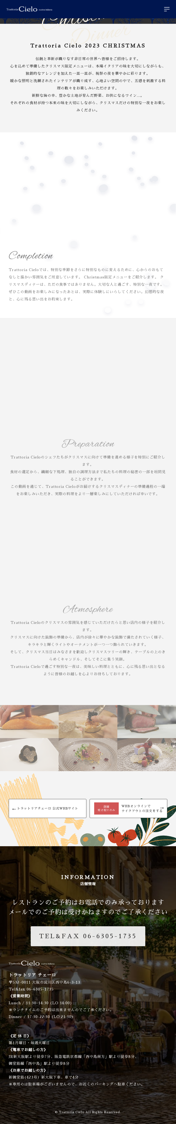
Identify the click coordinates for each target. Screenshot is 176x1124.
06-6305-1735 (88, 936)
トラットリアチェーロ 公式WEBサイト (47, 808)
